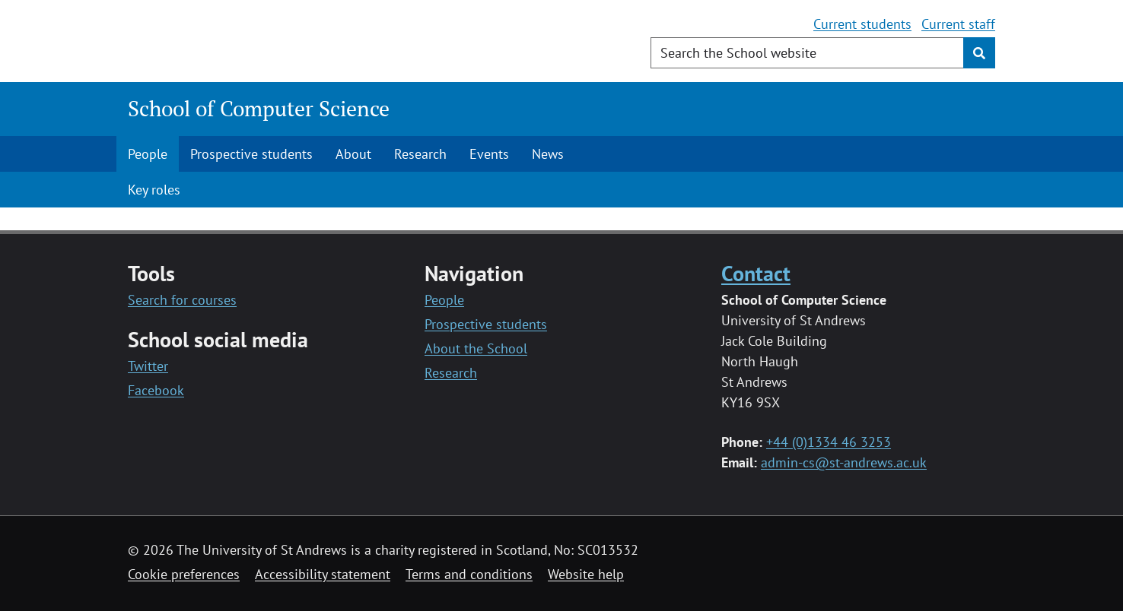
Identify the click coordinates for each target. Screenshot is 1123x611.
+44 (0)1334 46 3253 (828, 442)
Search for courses (182, 300)
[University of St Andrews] (251, 42)
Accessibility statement (322, 574)
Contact (756, 273)
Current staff (958, 24)
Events (489, 154)
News (548, 154)
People (147, 154)
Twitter (148, 366)
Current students (862, 24)
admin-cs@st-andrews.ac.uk (844, 462)
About (353, 154)
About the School (476, 348)
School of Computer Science (259, 108)
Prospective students (251, 154)
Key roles (154, 189)
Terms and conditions (469, 574)
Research (420, 154)
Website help (586, 574)
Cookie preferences (184, 574)
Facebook (156, 390)
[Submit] (979, 52)
